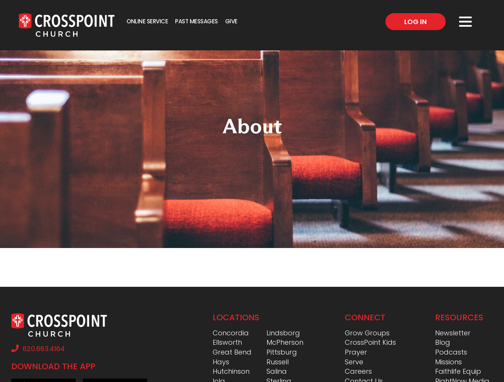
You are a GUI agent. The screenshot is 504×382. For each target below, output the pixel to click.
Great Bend (232, 352)
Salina (276, 371)
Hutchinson (231, 371)
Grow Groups (367, 333)
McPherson (284, 342)
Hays (221, 362)
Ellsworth (227, 342)
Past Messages (196, 21)
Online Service (147, 21)
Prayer (356, 352)
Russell (277, 362)
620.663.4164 (38, 349)
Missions (448, 362)
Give (231, 21)
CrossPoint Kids (370, 342)
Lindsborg (283, 333)
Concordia (231, 333)
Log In (415, 21)
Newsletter (453, 333)
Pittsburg (281, 352)
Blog (442, 342)
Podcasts (451, 352)
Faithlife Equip (458, 371)
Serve (354, 362)
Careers (358, 371)
